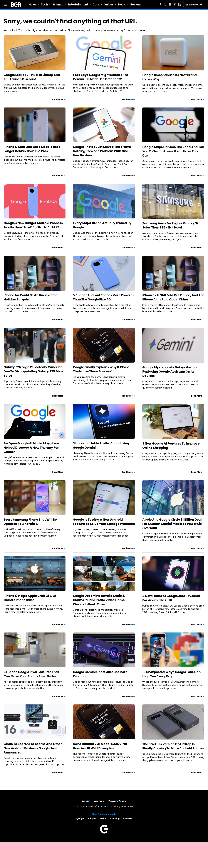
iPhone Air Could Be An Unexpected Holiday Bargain (31, 297)
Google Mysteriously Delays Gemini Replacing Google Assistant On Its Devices (169, 371)
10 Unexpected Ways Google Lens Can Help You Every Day (171, 674)
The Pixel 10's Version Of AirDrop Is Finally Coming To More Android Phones (173, 746)
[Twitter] (165, 4)
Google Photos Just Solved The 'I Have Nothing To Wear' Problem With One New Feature (102, 151)
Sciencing (114, 818)
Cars (96, 4)
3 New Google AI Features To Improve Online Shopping (171, 445)
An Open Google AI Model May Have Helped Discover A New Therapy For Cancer (31, 447)
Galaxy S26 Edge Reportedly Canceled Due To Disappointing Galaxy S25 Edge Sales (33, 371)
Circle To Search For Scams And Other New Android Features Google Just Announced (33, 748)
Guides (109, 4)
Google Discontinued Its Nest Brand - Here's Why (170, 77)
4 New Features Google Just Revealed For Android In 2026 (171, 598)
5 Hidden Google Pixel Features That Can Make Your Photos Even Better (31, 674)
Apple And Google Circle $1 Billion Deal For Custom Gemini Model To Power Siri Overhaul (172, 524)
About (86, 801)
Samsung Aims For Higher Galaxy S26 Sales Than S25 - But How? (171, 225)
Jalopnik (92, 818)
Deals (122, 4)
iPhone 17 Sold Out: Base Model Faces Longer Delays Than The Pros (32, 149)
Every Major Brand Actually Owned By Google (102, 225)
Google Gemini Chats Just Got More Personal (100, 674)
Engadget (79, 818)
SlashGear (128, 818)
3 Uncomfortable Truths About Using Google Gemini (101, 445)
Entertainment (78, 4)
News (32, 4)
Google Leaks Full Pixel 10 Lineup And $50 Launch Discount (32, 77)
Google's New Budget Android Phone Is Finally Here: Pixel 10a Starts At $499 (33, 225)
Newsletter (194, 4)
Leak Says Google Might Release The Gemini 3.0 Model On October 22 (101, 77)
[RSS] (179, 4)
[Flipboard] (175, 4)
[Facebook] (160, 4)
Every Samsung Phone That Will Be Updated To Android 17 (30, 522)
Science (57, 4)
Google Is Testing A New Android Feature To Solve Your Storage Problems (104, 522)
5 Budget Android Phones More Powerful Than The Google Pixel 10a (103, 297)
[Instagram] (170, 4)
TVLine (103, 818)
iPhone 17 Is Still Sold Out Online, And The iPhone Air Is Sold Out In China (173, 297)
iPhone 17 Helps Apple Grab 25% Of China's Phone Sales (30, 598)
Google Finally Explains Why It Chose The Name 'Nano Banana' (101, 369)
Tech (44, 4)
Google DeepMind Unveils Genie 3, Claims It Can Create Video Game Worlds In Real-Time (99, 600)
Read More (57, 99)
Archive (99, 801)
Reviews (136, 4)
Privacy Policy (117, 801)
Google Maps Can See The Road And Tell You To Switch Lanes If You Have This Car (173, 151)
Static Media (89, 806)
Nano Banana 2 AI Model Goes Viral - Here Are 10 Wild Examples (101, 746)
